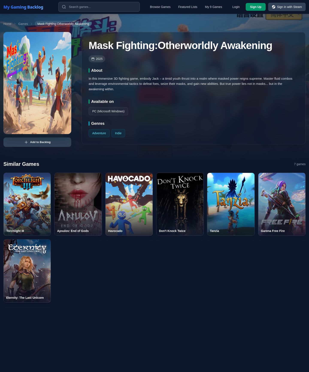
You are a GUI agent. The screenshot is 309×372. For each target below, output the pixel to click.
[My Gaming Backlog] (27, 7)
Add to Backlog (37, 142)
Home (7, 24)
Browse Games (160, 7)
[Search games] (99, 7)
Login (236, 7)
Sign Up (255, 7)
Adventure (99, 133)
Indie (118, 133)
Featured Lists (187, 7)
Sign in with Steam (287, 7)
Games (23, 24)
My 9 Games (213, 7)
